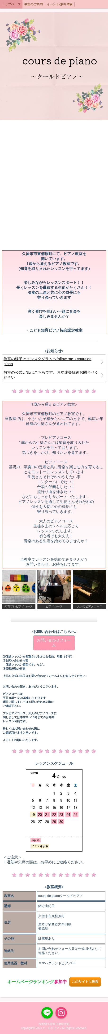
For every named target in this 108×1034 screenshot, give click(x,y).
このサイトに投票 (85, 982)
